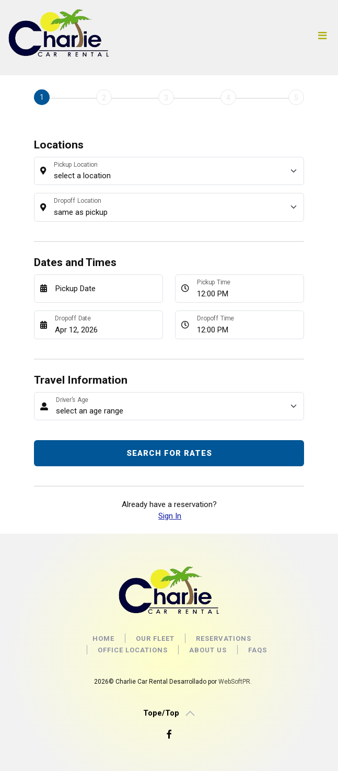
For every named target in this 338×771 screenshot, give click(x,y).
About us (208, 650)
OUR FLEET (155, 638)
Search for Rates (169, 453)
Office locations (133, 650)
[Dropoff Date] (106, 324)
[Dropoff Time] (247, 324)
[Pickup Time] (247, 288)
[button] (169, 713)
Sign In (169, 516)
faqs (257, 650)
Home (103, 638)
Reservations (223, 638)
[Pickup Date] (106, 288)
